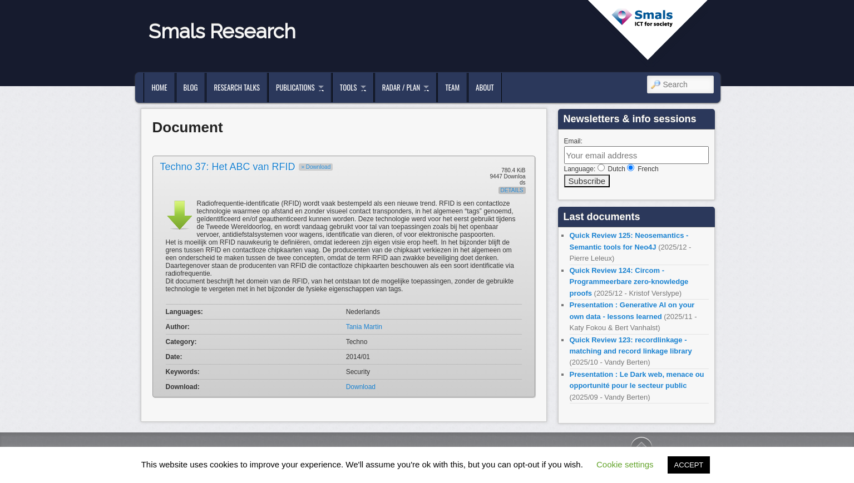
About (485, 87)
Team (452, 87)
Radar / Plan (401, 87)
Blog (191, 87)
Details (512, 190)
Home (159, 87)
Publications (295, 87)
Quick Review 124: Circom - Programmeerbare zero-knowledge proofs (629, 281)
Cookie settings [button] (625, 464)
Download (361, 387)
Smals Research (222, 31)
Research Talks (236, 87)
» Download (315, 167)
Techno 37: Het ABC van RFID (227, 166)
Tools (348, 87)
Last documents (602, 216)
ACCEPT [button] (689, 465)
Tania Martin (364, 327)
